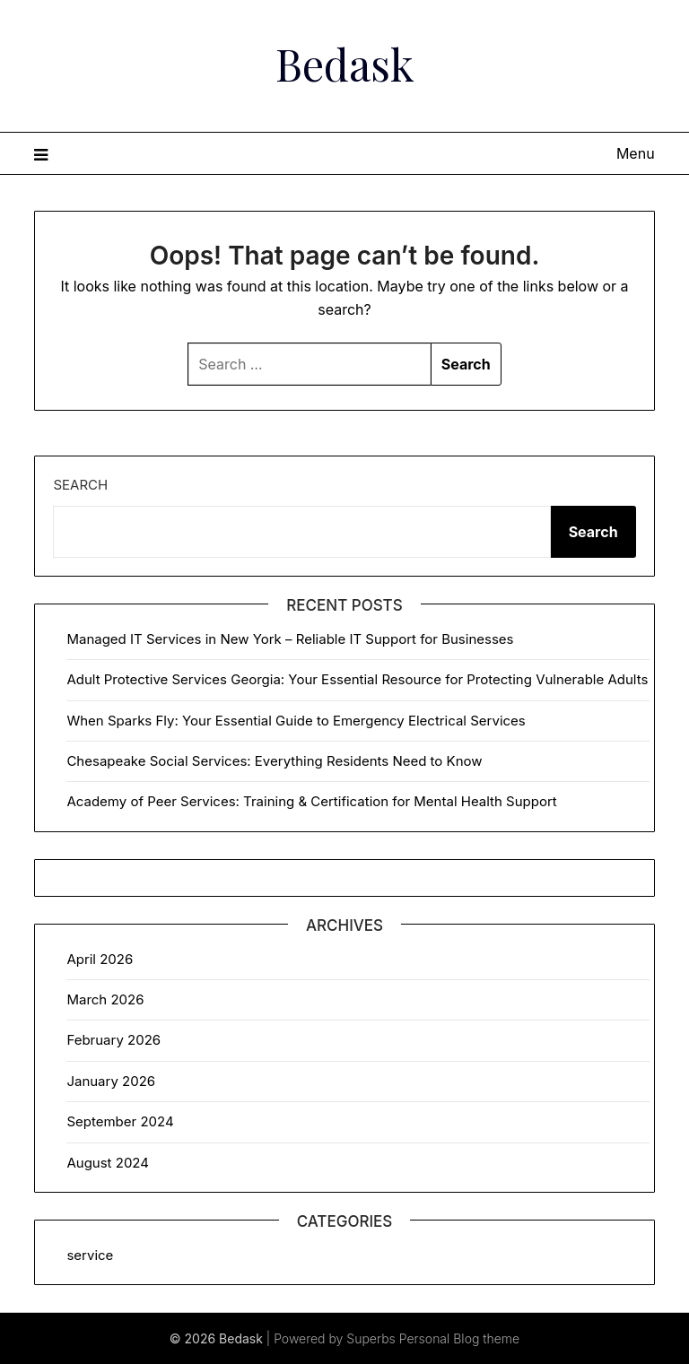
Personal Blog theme (459, 1338)
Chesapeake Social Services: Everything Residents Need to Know (274, 760)
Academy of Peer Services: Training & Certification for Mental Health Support (311, 801)
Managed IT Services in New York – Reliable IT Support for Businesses (289, 638)
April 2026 (99, 959)
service (89, 1255)
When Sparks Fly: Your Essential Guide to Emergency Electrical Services (295, 720)
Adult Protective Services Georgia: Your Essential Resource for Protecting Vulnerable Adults (357, 679)
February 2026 (113, 1039)
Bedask (344, 63)
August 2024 (107, 1162)
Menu (635, 153)
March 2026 (105, 999)
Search (80, 484)
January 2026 (110, 1081)
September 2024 (119, 1121)
